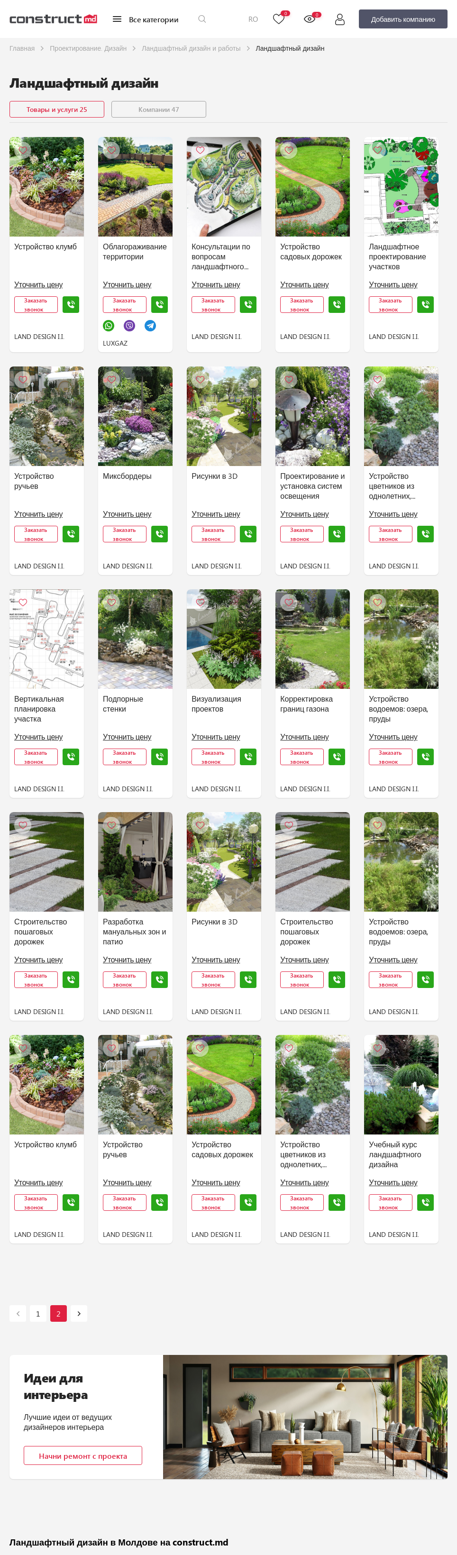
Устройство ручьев (34, 481)
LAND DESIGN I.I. (39, 336)
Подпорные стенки (123, 703)
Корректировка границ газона (306, 703)
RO (253, 19)
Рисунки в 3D (215, 476)
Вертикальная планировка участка (39, 708)
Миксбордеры (127, 476)
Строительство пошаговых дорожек (40, 931)
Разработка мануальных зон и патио (134, 931)
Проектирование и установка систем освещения (312, 486)
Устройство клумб (45, 246)
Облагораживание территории (135, 251)
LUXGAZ (115, 343)
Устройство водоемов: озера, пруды (398, 708)
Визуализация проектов (216, 703)
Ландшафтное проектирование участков (397, 256)
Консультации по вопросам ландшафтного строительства (221, 256)
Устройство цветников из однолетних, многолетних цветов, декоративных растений (394, 486)
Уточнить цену (38, 284)
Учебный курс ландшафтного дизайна (395, 1154)
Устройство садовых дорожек (311, 251)
